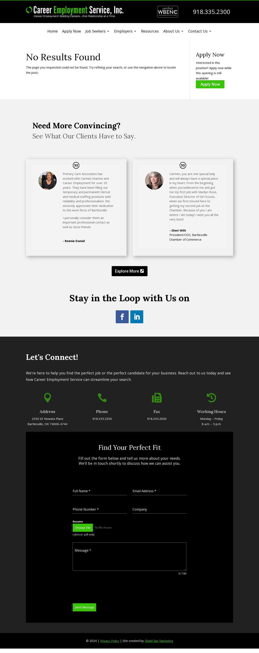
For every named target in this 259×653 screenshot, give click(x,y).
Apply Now (71, 32)
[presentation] (114, 543)
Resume (100, 505)
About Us (171, 32)
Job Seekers (95, 32)
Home (52, 32)
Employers (123, 32)
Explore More (127, 271)
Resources (150, 32)
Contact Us (198, 32)
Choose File (103, 509)
